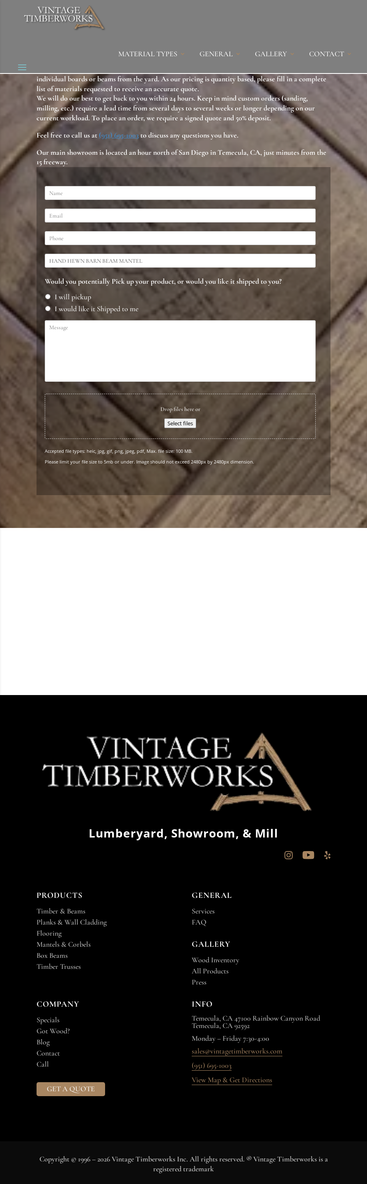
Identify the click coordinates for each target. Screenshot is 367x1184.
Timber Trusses (59, 966)
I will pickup (73, 297)
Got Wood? (53, 1030)
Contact (48, 1053)
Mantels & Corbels (64, 944)
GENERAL (216, 54)
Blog (43, 1041)
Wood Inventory (215, 959)
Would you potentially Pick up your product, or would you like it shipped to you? (163, 281)
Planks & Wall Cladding (72, 922)
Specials (48, 1019)
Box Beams (52, 955)
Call (43, 1064)
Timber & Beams (61, 911)
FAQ (199, 922)
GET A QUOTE (71, 1088)
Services (203, 911)
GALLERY (271, 54)
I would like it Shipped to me (96, 308)
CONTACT (326, 54)
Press (199, 982)
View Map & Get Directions (232, 1080)
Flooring (49, 933)
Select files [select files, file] (180, 423)
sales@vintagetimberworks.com (237, 1051)
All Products (210, 970)
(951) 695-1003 (119, 135)
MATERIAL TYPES (147, 54)
